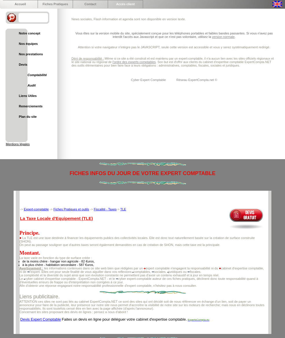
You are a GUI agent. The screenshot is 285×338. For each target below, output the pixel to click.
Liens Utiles (28, 96)
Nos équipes (28, 43)
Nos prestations (31, 54)
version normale (223, 36)
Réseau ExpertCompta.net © (196, 80)
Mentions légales (18, 144)
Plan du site (28, 116)
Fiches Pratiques (55, 4)
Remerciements (31, 106)
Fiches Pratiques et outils (71, 209)
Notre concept (29, 33)
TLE (123, 209)
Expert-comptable (36, 209)
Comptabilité (37, 75)
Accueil (20, 4)
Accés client (125, 4)
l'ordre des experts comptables (134, 62)
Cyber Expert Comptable (149, 80)
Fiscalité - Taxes (105, 209)
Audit (32, 85)
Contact (90, 4)
